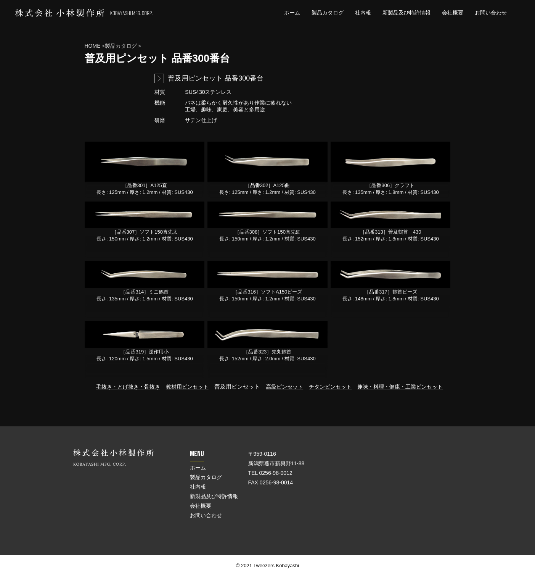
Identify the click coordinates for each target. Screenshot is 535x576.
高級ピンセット (284, 387)
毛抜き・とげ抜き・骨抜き (128, 387)
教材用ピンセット (187, 387)
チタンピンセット (330, 387)
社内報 (363, 13)
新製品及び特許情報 (406, 13)
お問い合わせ (491, 13)
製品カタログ (328, 13)
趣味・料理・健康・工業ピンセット (400, 387)
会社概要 (452, 13)
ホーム (292, 13)
